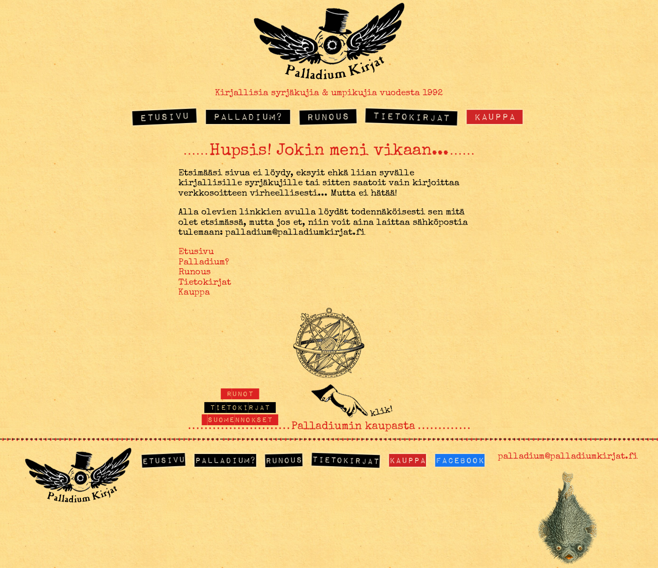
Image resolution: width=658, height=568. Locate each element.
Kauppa (494, 116)
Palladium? (248, 116)
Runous (327, 116)
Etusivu (165, 116)
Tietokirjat (411, 116)
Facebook (459, 460)
